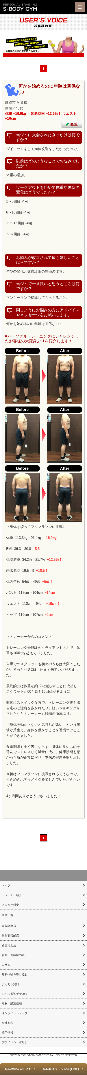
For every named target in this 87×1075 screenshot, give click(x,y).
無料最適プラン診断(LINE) (61, 1069)
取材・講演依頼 (12, 1003)
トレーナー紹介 (12, 895)
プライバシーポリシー (16, 1042)
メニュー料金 (10, 904)
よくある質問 (10, 984)
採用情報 (7, 1032)
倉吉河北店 (9, 945)
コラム (6, 964)
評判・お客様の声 (13, 955)
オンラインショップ (15, 1013)
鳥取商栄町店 (10, 935)
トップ (6, 885)
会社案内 (7, 1022)
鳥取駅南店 (9, 926)
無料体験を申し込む (18, 1069)
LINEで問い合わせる (15, 993)
